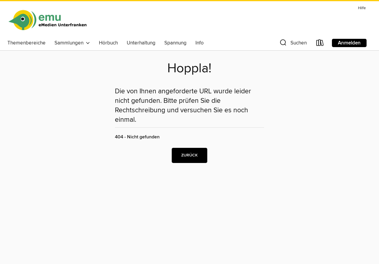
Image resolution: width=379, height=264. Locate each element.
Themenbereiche (26, 43)
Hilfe (362, 8)
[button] (292, 44)
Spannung (175, 43)
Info (199, 43)
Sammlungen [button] (72, 43)
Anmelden (349, 43)
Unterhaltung (141, 43)
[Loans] (320, 44)
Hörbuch (108, 43)
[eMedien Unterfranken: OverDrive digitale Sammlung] (47, 20)
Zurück (189, 155)
